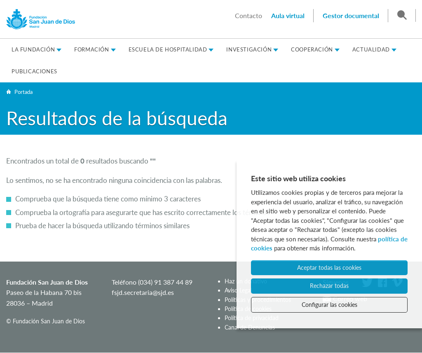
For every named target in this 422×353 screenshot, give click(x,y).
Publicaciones (34, 71)
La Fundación (33, 49)
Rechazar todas (329, 285)
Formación (91, 49)
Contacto (248, 15)
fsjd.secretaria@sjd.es (143, 292)
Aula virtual (288, 15)
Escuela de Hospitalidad (168, 49)
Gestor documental (351, 15)
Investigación (249, 49)
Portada (23, 92)
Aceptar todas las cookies (329, 267)
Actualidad (371, 49)
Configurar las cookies (329, 304)
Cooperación (312, 49)
